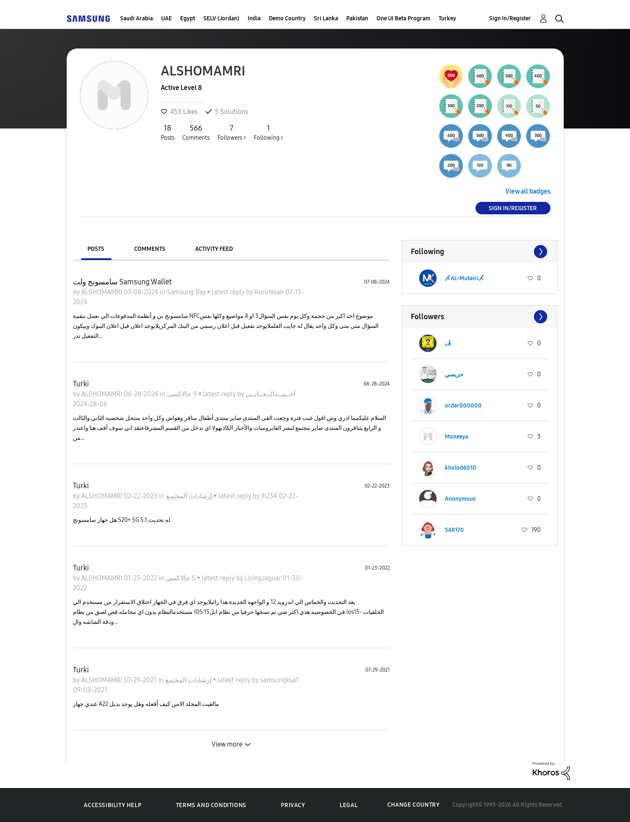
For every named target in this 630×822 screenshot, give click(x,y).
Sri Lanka (326, 18)
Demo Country (287, 18)
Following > (268, 132)
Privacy (293, 805)
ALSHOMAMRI (102, 292)
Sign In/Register (510, 18)
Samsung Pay (187, 292)
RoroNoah (269, 292)
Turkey (447, 18)
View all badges (527, 191)
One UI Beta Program (403, 18)
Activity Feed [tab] (214, 248)
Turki (81, 383)
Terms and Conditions (211, 805)
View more (227, 744)
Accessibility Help (112, 805)
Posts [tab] (95, 248)
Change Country (413, 804)
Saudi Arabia (136, 18)
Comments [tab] (149, 248)
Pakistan (357, 18)
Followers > (231, 132)
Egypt (187, 18)
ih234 (270, 496)
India (254, 18)
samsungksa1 (279, 680)
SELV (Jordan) (221, 18)
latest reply (229, 292)
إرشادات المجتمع (190, 496)
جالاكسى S (182, 394)
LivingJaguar (263, 578)
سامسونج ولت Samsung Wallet (122, 281)
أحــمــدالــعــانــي (270, 394)
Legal (348, 805)
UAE (166, 18)
